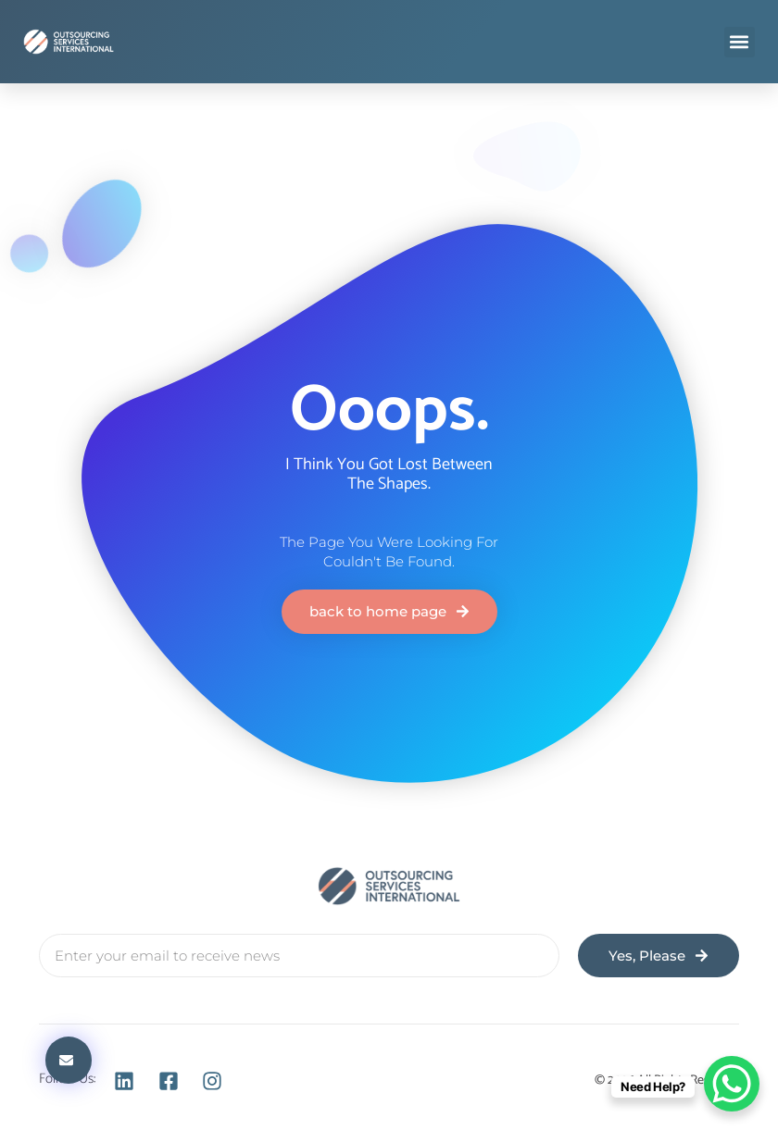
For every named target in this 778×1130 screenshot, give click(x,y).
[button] (739, 42)
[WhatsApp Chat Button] (731, 1083)
